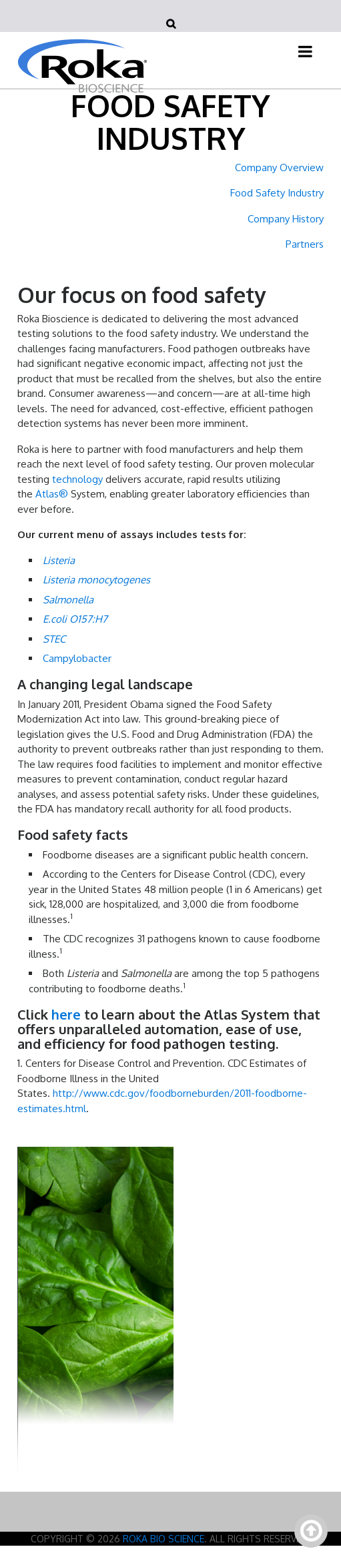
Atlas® (51, 493)
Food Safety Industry (277, 192)
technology (77, 479)
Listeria (59, 560)
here (66, 1014)
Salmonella (68, 599)
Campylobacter (77, 658)
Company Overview (279, 167)
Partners (305, 244)
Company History (286, 218)
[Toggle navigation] (305, 51)
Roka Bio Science (163, 1538)
